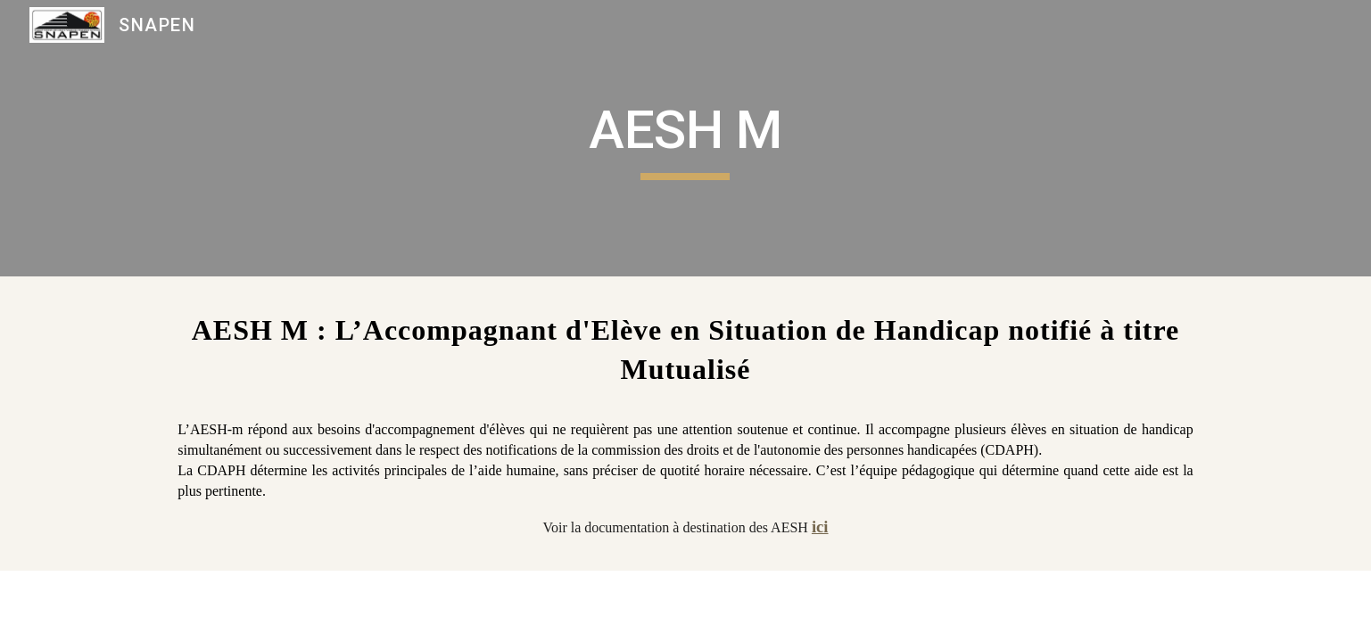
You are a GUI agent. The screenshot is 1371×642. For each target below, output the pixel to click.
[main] (686, 138)
